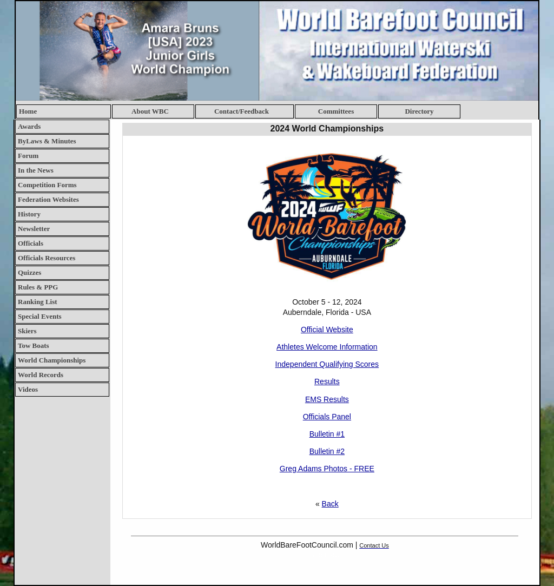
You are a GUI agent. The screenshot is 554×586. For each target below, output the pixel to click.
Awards (29, 126)
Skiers (27, 331)
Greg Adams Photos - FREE (327, 468)
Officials (30, 243)
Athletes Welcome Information (327, 347)
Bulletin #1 (327, 434)
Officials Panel (327, 416)
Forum (28, 156)
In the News (36, 170)
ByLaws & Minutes (47, 141)
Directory (419, 111)
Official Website (327, 329)
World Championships (51, 360)
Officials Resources (46, 258)
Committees (336, 111)
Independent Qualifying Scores (327, 364)
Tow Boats (33, 345)
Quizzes (29, 272)
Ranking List (37, 302)
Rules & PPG (38, 287)
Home (28, 111)
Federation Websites (48, 199)
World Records (40, 375)
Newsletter (34, 229)
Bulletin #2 (327, 451)
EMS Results (327, 399)
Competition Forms (47, 185)
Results (327, 381)
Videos (28, 389)
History (29, 214)
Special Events (40, 316)
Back (330, 503)
